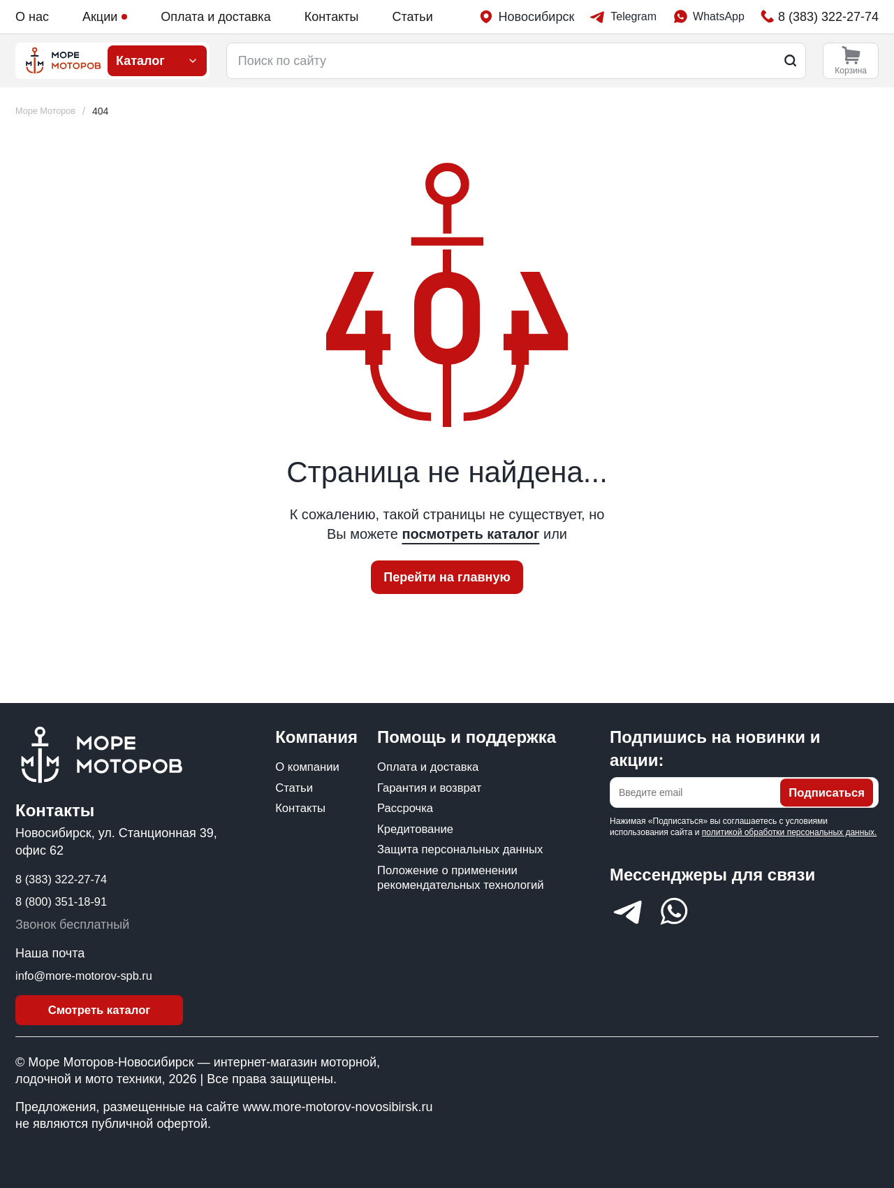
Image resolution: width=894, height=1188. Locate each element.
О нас (32, 17)
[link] (106, 111)
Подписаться (823, 788)
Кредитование (418, 832)
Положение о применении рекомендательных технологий (453, 912)
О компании (309, 764)
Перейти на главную (447, 577)
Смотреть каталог (99, 1008)
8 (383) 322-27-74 (65, 874)
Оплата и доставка (215, 17)
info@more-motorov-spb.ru (90, 971)
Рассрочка (407, 809)
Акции (104, 17)
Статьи (412, 17)
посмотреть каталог (470, 534)
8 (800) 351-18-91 (65, 897)
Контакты (332, 17)
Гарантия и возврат (433, 787)
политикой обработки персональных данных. (789, 827)
